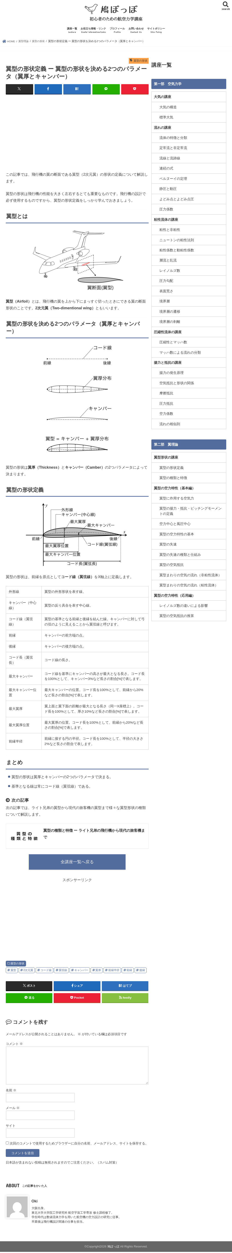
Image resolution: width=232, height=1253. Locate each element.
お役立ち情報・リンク (93, 31)
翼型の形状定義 (171, 467)
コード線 (46, 971)
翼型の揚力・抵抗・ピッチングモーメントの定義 (190, 510)
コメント (14, 1045)
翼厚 (98, 971)
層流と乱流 (168, 260)
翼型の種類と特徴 (173, 477)
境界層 (164, 301)
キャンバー (81, 971)
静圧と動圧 (168, 189)
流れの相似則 (169, 423)
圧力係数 (166, 209)
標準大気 (166, 118)
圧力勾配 (166, 281)
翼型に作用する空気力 (176, 497)
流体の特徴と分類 (173, 138)
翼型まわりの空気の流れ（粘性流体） (188, 584)
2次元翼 (28, 971)
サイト (10, 1127)
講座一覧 (72, 31)
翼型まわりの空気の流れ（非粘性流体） (190, 573)
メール (13, 1109)
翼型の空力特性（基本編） (174, 487)
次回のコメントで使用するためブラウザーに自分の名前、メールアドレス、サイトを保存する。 (79, 1145)
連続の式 (166, 169)
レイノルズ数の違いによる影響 (183, 604)
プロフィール (117, 31)
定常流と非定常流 (173, 148)
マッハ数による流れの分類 (180, 352)
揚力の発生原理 (171, 372)
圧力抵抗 (166, 403)
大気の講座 (162, 98)
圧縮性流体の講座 (168, 331)
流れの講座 (162, 128)
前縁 (129, 971)
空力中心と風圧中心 (175, 523)
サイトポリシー (156, 31)
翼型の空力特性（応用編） (174, 594)
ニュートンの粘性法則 (176, 240)
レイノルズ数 (169, 270)
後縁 (142, 971)
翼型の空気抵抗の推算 (176, 614)
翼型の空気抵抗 (171, 563)
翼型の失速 (168, 543)
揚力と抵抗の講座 (168, 362)
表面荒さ (166, 291)
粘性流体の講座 (166, 220)
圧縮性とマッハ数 (173, 342)
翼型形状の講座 (166, 457)
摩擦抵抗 (166, 393)
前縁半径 (113, 971)
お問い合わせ (136, 31)
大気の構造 (168, 108)
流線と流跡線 (169, 159)
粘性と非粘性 (169, 230)
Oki (35, 1202)
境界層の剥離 (169, 321)
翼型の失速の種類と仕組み (180, 553)
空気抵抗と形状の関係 (176, 382)
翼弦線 (63, 971)
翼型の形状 (17, 964)
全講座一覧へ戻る (77, 863)
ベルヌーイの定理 (173, 179)
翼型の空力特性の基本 (176, 533)
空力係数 (166, 413)
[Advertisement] (77, 132)
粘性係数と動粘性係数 (176, 250)
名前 (11, 1091)
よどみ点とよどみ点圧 (176, 199)
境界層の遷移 (169, 311)
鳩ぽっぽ (113, 1248)
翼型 (13, 971)
